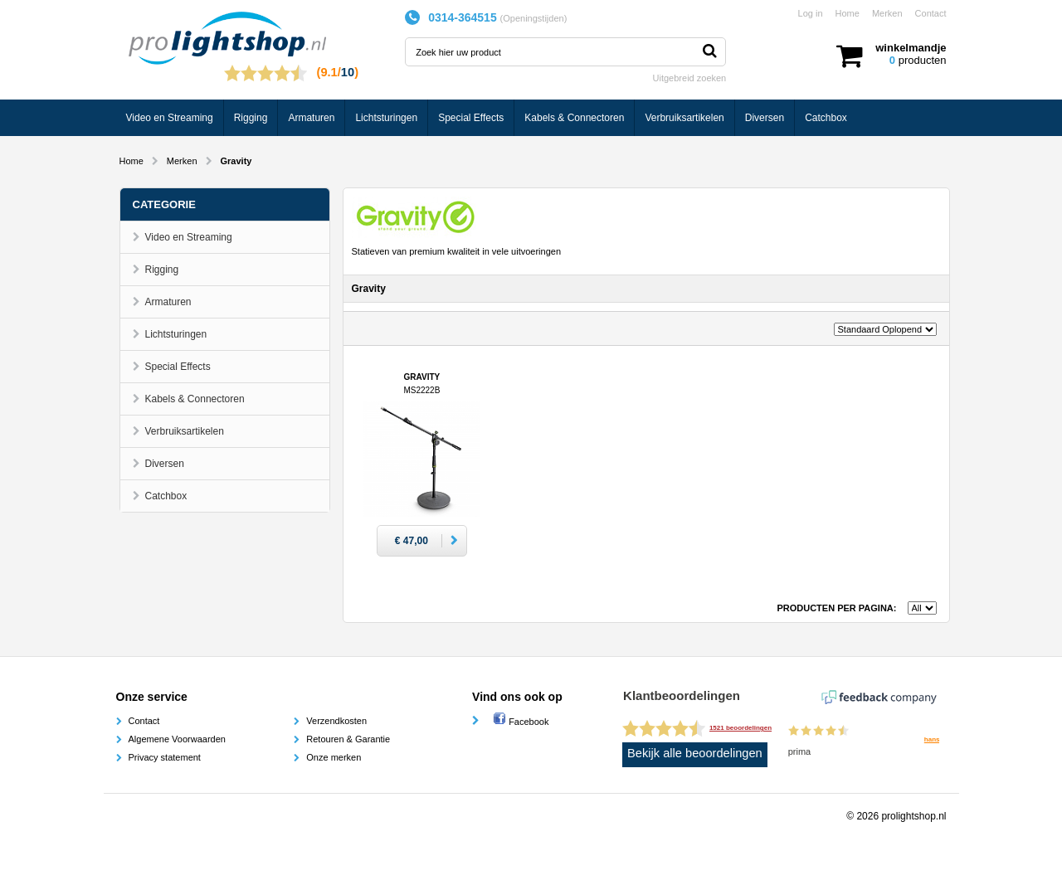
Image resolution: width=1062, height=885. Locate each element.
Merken (887, 13)
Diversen (764, 118)
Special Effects (471, 118)
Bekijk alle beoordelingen (694, 753)
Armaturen (311, 118)
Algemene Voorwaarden (177, 739)
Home (847, 13)
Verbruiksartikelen (684, 118)
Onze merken (333, 757)
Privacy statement (165, 757)
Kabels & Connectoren (574, 118)
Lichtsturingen (386, 118)
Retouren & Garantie (348, 739)
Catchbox (826, 118)
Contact (931, 13)
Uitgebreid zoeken (690, 78)
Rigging (251, 118)
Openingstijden (533, 18)
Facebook (520, 722)
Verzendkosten (336, 721)
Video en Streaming (169, 118)
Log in (810, 13)
